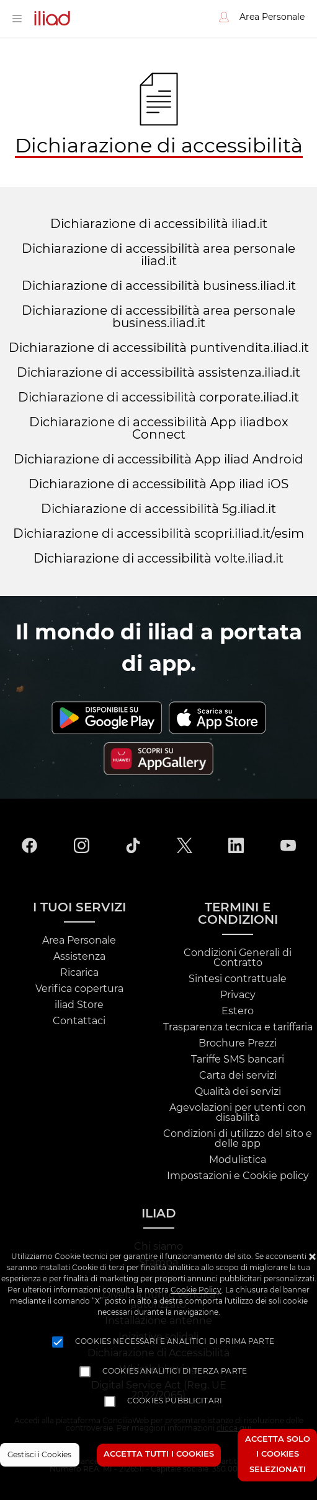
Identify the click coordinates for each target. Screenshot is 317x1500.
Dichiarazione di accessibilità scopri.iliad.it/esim (158, 534)
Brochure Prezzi (238, 1043)
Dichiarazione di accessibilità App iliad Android (158, 460)
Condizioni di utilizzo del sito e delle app (237, 1139)
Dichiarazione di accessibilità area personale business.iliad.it (158, 317)
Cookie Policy (196, 1290)
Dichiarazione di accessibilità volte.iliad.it (158, 559)
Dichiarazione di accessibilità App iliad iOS (158, 484)
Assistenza (79, 957)
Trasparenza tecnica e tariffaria (238, 1027)
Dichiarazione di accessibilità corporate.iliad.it (158, 398)
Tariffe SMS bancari (237, 1059)
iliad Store (79, 1005)
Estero (237, 1011)
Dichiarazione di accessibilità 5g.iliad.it (158, 509)
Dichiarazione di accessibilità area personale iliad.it (158, 255)
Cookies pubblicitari (174, 1401)
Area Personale (79, 940)
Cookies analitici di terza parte (174, 1371)
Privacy (238, 995)
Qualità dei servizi (238, 1092)
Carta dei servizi (238, 1076)
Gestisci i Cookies (39, 1454)
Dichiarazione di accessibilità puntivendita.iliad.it (159, 348)
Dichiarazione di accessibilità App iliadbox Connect (158, 428)
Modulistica (237, 1160)
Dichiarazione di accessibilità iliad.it (158, 224)
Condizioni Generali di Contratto (238, 958)
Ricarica (79, 973)
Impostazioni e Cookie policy (238, 1176)
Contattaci (79, 1021)
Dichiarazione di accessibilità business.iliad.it (159, 286)
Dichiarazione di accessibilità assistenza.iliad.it (158, 373)
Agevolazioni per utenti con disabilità (237, 1113)
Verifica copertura (79, 989)
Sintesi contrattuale (238, 979)
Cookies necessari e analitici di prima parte (174, 1341)
